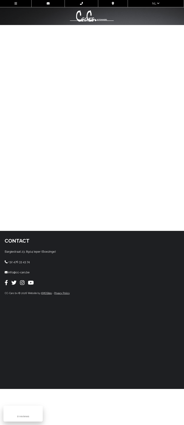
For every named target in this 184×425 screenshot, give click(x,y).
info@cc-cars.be (17, 272)
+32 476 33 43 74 (17, 262)
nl (156, 3)
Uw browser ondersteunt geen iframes (92, 127)
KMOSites (46, 293)
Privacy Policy (62, 293)
